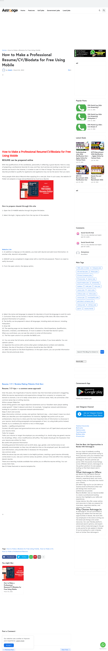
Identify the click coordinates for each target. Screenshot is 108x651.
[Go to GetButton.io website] (103, 649)
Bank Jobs (79, 428)
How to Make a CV (46, 549)
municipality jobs (93, 297)
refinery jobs (92, 305)
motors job (80, 297)
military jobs (81, 294)
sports (79, 308)
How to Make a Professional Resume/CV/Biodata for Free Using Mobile (12, 586)
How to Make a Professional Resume (15, 551)
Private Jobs (80, 436)
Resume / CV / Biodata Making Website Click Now (36, 369)
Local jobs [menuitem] (66, 10)
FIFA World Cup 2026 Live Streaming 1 (95, 106)
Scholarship (95, 282)
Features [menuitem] (31, 10)
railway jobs (81, 305)
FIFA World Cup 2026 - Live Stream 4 (95, 126)
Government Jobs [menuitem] (53, 10)
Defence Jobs (80, 430)
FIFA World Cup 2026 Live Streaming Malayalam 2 (95, 116)
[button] (99, 10)
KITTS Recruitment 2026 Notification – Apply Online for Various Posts (97, 155)
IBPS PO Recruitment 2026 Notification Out (82, 178)
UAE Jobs (88, 286)
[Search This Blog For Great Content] (88, 352)
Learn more (20, 641)
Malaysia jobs (96, 268)
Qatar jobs (91, 279)
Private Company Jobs (84, 275)
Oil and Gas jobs (82, 271)
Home (4, 50)
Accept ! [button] (9, 645)
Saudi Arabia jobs (83, 282)
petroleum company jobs (85, 301)
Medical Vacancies (82, 426)
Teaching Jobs (81, 432)
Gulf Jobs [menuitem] (41, 10)
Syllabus (79, 286)
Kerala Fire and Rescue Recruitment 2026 (97, 178)
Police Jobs (94, 271)
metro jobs (91, 290)
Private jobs (81, 279)
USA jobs (97, 286)
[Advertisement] (54, 31)
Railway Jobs (80, 434)
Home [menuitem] (23, 10)
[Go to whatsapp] (103, 644)
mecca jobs (80, 290)
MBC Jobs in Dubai (83, 268)
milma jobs (92, 294)
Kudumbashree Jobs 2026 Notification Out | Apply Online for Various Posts (82, 156)
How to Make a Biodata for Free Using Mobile (24, 50)
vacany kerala (88, 308)
